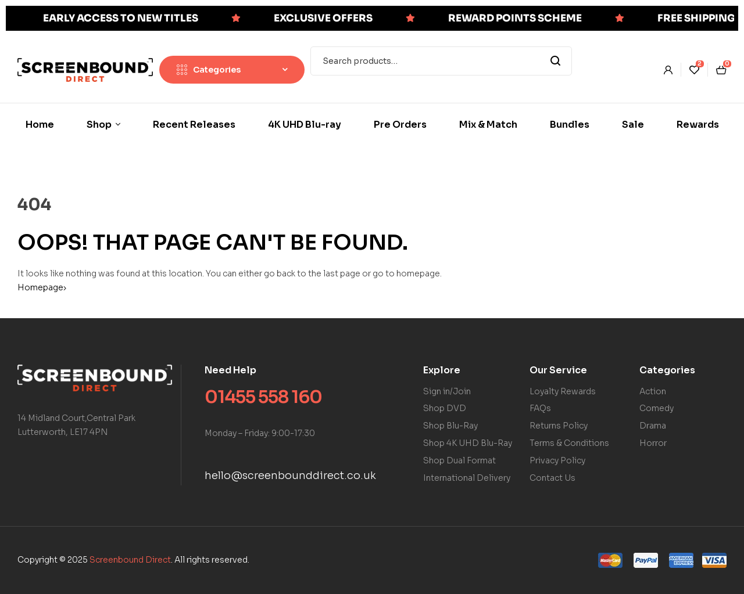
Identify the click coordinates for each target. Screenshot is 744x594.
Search (556, 60)
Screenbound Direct (130, 560)
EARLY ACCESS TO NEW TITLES (120, 18)
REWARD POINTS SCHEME (515, 18)
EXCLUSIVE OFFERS (323, 18)
